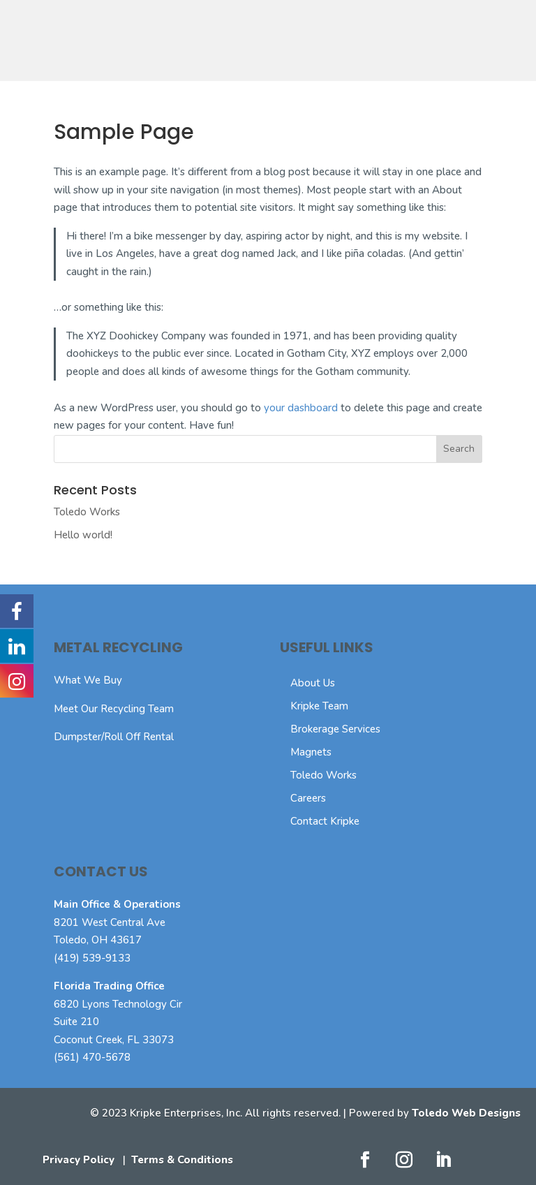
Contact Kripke (324, 821)
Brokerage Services (335, 729)
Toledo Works (87, 512)
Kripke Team (319, 706)
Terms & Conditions (182, 1160)
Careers (308, 798)
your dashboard (301, 408)
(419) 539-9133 (92, 958)
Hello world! (83, 535)
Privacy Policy (78, 1160)
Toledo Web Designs (466, 1113)
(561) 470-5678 (92, 1057)
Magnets (311, 752)
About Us (312, 683)
